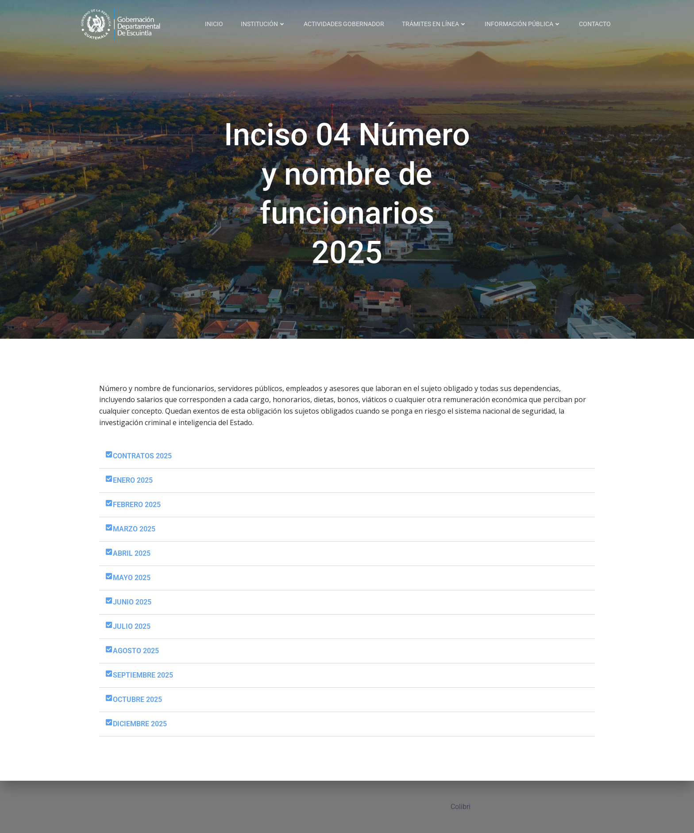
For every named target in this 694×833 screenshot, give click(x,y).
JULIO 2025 (131, 626)
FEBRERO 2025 (137, 504)
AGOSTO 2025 (136, 651)
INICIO (214, 23)
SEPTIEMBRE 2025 (143, 675)
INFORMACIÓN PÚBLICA (523, 23)
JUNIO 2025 (132, 602)
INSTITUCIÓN (263, 23)
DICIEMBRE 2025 (140, 724)
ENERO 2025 (133, 480)
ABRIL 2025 (131, 553)
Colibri (460, 806)
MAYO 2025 (131, 577)
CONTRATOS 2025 (142, 456)
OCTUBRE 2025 (137, 699)
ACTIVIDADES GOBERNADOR (344, 23)
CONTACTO (595, 23)
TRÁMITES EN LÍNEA (434, 23)
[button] (347, 456)
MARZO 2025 (134, 529)
